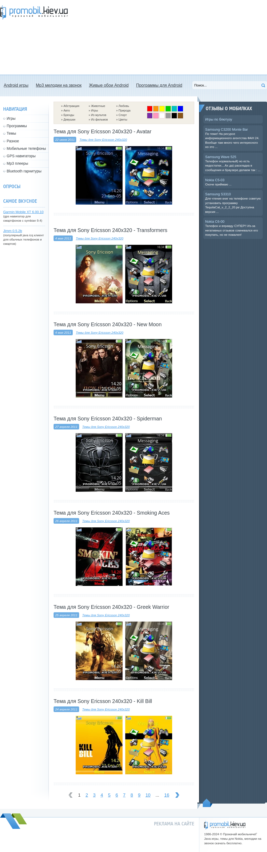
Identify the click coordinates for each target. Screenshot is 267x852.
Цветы (123, 119)
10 (148, 795)
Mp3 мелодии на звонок (59, 85)
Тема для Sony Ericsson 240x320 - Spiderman (108, 418)
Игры (94, 110)
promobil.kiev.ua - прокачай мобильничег (224, 825)
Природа (125, 110)
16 (166, 795)
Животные (98, 105)
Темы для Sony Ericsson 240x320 (103, 139)
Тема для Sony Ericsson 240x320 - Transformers (110, 230)
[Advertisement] (163, 37)
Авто (66, 110)
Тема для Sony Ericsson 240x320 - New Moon (107, 324)
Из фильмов (99, 119)
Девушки (69, 119)
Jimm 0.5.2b (12, 231)
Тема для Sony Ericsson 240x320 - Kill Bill (103, 701)
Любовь (124, 105)
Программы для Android (159, 85)
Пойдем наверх (208, 803)
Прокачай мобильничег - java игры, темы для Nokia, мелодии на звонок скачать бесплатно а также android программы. (34, 12)
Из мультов (98, 115)
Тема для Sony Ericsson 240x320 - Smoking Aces (112, 513)
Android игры (16, 85)
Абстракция (71, 105)
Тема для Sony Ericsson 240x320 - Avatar (102, 131)
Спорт (123, 115)
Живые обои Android (109, 85)
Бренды (68, 115)
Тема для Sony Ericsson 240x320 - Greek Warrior (111, 607)
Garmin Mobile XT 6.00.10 (23, 212)
